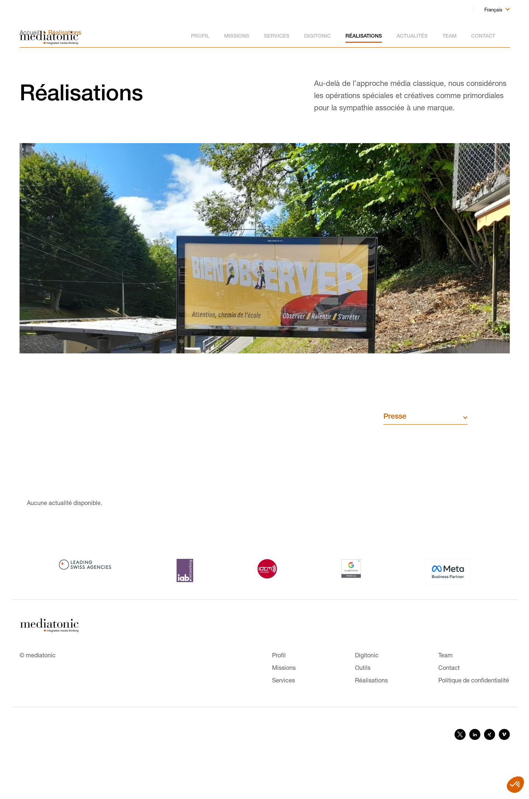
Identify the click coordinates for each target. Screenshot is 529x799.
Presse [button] (394, 447)
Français (493, 10)
